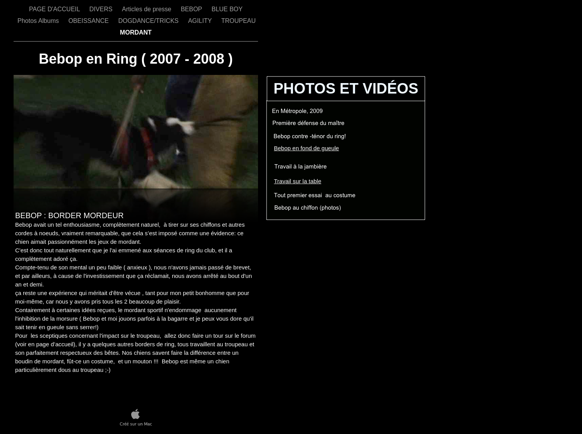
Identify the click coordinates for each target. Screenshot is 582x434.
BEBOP (192, 9)
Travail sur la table (297, 181)
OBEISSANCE (89, 20)
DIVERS (101, 9)
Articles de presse (147, 9)
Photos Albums (39, 20)
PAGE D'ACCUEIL (55, 9)
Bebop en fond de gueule (306, 148)
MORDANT (136, 32)
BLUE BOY (226, 9)
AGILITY (201, 20)
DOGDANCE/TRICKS (149, 20)
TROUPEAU (239, 20)
